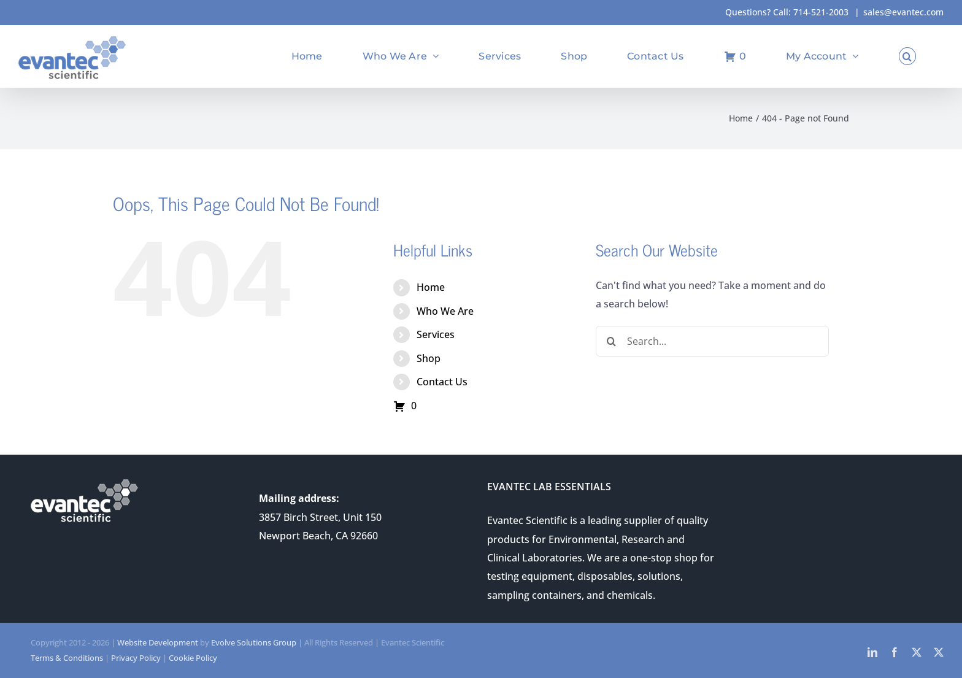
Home (431, 287)
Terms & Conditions (67, 657)
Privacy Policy (136, 657)
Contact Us (442, 381)
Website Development (157, 642)
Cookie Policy (193, 657)
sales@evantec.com (903, 12)
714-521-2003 (820, 12)
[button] (907, 56)
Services (436, 334)
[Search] (611, 341)
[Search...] (712, 341)
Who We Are (445, 311)
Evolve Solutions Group (253, 642)
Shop (429, 358)
